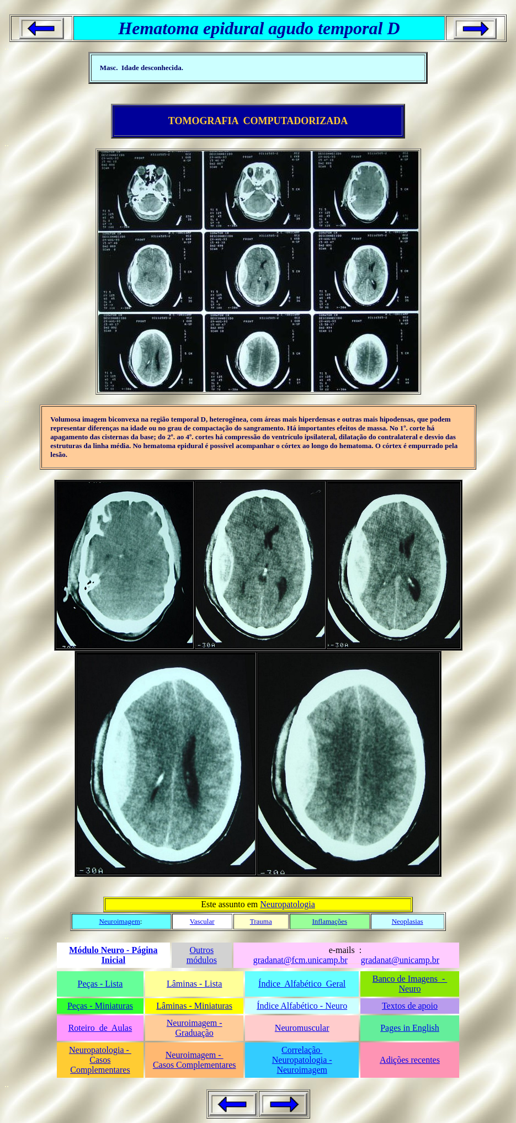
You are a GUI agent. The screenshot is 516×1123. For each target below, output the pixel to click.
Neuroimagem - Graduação (194, 1027)
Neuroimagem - (195, 1055)
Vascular (202, 921)
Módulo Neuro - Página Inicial (113, 955)
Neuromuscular (302, 1027)
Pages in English (409, 1027)
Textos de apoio (410, 1005)
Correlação (301, 1050)
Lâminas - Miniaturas (194, 1005)
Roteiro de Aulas (100, 1027)
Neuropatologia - (100, 1050)
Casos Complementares (100, 1064)
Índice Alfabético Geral (301, 983)
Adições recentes (410, 1060)
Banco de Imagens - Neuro (410, 983)
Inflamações (329, 921)
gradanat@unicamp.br (400, 960)
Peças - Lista (100, 983)
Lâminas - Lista (194, 983)
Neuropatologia (287, 904)
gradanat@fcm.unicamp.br (300, 960)
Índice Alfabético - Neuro (302, 1005)
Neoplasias (407, 921)
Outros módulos (202, 955)
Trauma (261, 921)
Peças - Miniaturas (100, 1005)
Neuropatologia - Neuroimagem (302, 1064)
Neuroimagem (119, 921)
